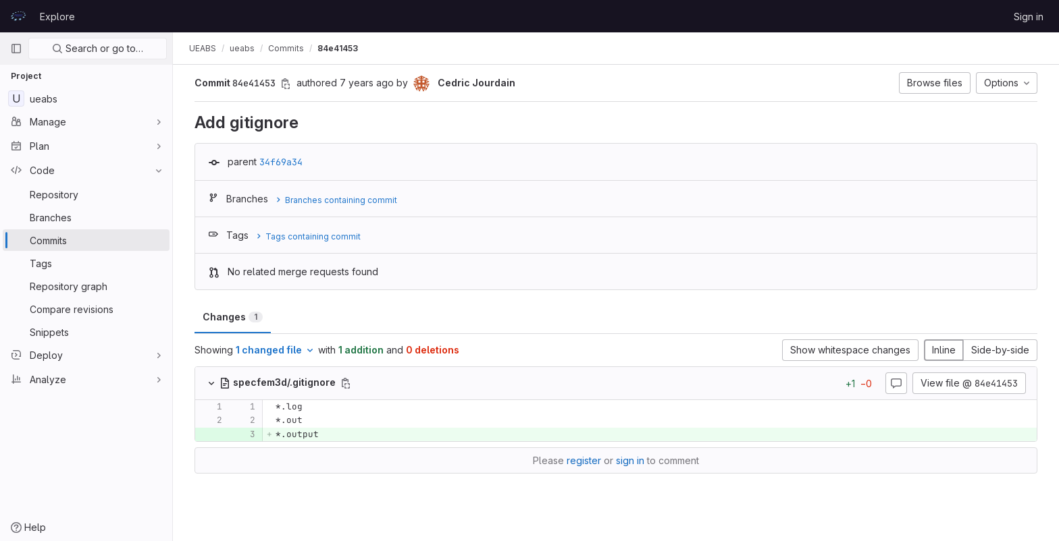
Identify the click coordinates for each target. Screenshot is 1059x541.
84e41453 (337, 48)
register (584, 460)
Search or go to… (97, 48)
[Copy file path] (346, 383)
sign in (630, 460)
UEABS (202, 48)
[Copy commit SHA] (286, 84)
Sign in (1028, 16)
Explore (57, 16)
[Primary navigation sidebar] (16, 48)
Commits (286, 48)
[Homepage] (18, 16)
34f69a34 (281, 162)
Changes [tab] (233, 316)
